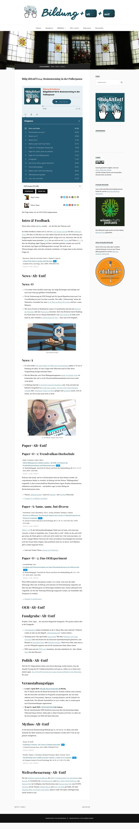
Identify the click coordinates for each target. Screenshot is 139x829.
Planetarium (45, 323)
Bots (40, 237)
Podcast (38, 28)
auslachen (67, 402)
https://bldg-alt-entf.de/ (103, 170)
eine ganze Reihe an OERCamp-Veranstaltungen (52, 377)
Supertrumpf (51, 648)
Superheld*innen (38, 654)
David (46, 251)
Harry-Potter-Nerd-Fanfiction (66, 792)
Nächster (86, 818)
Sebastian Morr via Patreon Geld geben (35, 801)
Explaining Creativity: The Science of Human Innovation (41, 755)
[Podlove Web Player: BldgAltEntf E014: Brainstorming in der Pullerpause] (52, 145)
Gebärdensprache (47, 792)
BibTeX (36, 277)
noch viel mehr (59, 798)
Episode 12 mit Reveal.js (33, 610)
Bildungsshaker (36, 506)
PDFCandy (42, 660)
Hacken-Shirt (26, 795)
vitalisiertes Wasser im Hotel (44, 402)
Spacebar (25, 798)
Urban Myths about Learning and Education (37, 272)
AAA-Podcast (64, 326)
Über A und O (74, 28)
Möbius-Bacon (45, 798)
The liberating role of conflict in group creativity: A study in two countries (47, 768)
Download (29, 202)
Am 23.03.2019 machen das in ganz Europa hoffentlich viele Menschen (56, 683)
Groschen (66, 313)
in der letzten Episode (59, 243)
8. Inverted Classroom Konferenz (50, 396)
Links (30, 277)
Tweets (66, 251)
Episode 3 (25, 792)
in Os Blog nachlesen (55, 313)
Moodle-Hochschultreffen (49, 700)
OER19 (44, 718)
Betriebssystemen (54, 654)
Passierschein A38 (65, 795)
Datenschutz (99, 28)
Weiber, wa (26, 541)
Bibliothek (60, 28)
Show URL (42, 202)
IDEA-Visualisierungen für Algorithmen (64, 789)
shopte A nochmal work (69, 386)
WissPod (63, 506)
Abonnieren (49, 28)
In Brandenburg (30, 641)
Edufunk (52, 506)
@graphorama (100, 232)
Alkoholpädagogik (53, 644)
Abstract (25, 277)
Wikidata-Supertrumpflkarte (37, 789)
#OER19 (51, 718)
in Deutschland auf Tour (49, 329)
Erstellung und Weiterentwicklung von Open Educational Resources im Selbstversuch (51, 578)
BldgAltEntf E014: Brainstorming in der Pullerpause (43, 83)
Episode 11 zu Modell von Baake (36, 509)
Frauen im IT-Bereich (50, 561)
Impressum (87, 28)
